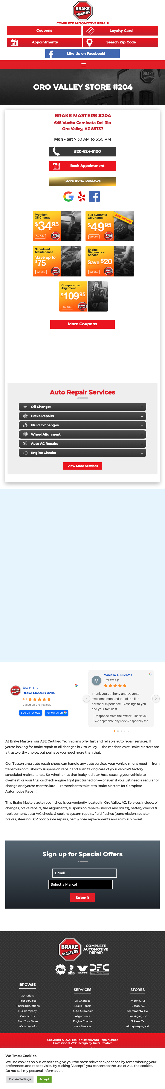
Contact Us (27, 1016)
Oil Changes (83, 407)
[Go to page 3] (124, 731)
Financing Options (28, 1005)
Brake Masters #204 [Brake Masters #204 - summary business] (39, 693)
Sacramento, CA (137, 1011)
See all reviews (30, 712)
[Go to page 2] (121, 731)
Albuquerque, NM (137, 1026)
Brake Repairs (83, 416)
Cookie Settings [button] (20, 1079)
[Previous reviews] (86, 698)
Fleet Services (27, 1000)
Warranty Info (28, 1026)
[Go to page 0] (114, 731)
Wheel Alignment (83, 434)
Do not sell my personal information (34, 1071)
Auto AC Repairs (83, 443)
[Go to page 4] (128, 731)
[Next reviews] (156, 698)
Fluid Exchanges (83, 425)
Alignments (82, 1016)
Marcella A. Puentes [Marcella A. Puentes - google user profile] (118, 675)
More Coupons (82, 324)
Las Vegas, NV (137, 1016)
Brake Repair (82, 1005)
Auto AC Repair (83, 1011)
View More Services (82, 466)
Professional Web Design (70, 1043)
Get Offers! (27, 995)
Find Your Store (28, 1021)
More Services (83, 1026)
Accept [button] (44, 1079)
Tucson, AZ (137, 1005)
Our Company (27, 1011)
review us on (54, 712)
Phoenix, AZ (137, 1000)
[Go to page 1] (118, 731)
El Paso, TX (137, 1021)
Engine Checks (83, 453)
